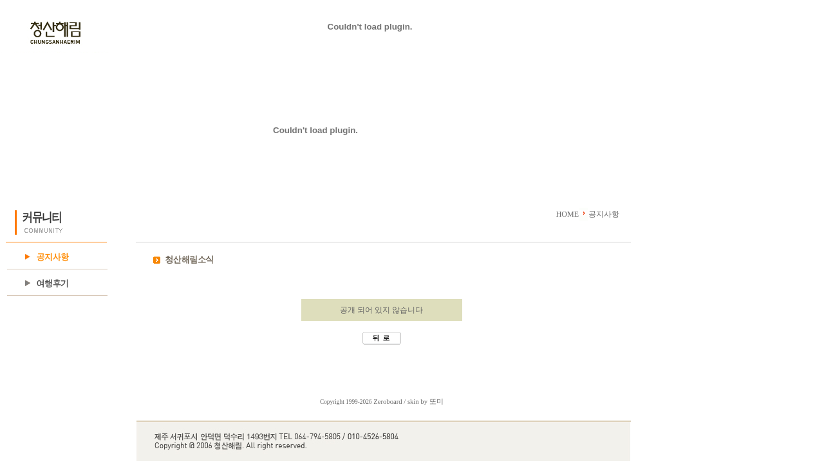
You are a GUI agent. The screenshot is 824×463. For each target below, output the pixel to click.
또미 (436, 401)
